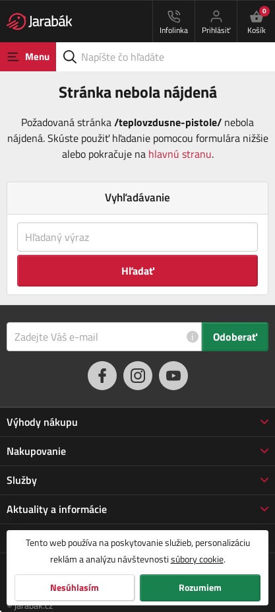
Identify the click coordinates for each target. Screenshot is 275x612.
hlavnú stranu (180, 154)
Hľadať (137, 271)
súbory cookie (197, 559)
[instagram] (137, 375)
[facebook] (102, 375)
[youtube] (173, 375)
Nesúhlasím (74, 587)
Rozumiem (200, 587)
